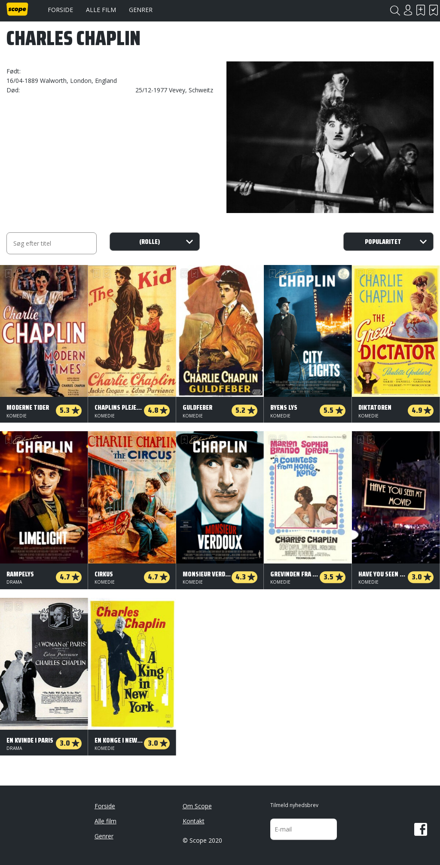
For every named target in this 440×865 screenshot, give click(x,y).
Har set (433, 10)
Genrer (141, 10)
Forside (60, 10)
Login (407, 10)
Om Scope (197, 806)
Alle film (101, 10)
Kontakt (194, 821)
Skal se (420, 10)
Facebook (420, 829)
